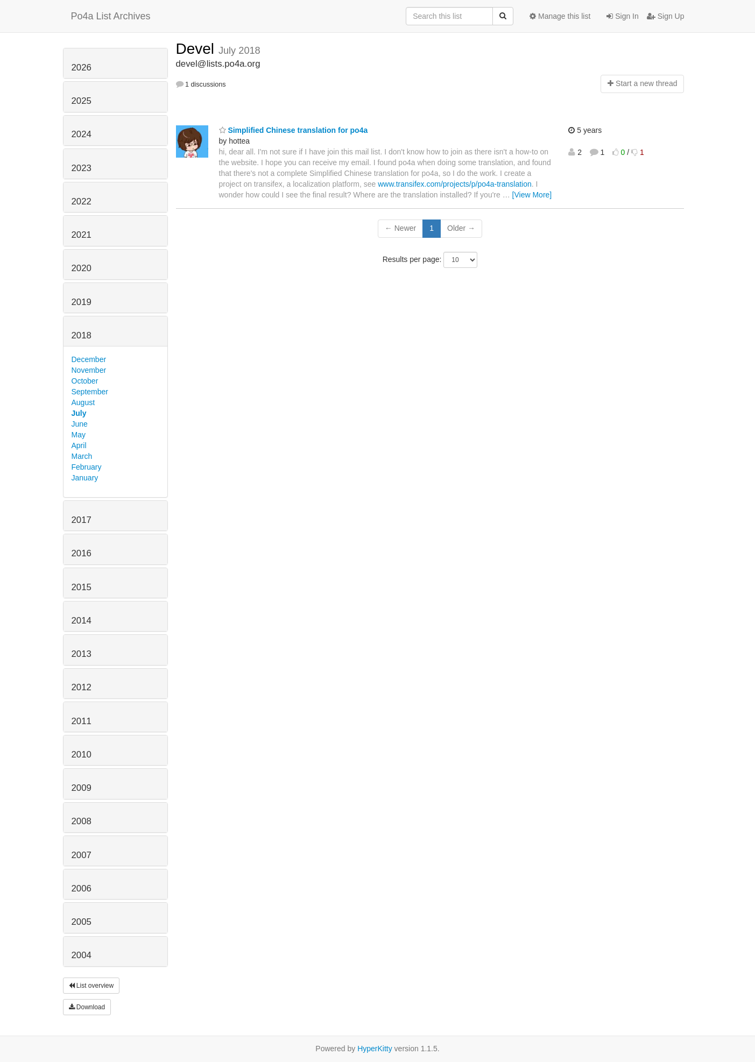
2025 (81, 101)
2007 (81, 855)
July (79, 413)
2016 (81, 553)
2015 (81, 587)
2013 (81, 654)
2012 (81, 687)
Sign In (622, 16)
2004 (81, 955)
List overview (91, 985)
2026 (81, 67)
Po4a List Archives (111, 16)
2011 (81, 721)
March (82, 456)
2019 (81, 302)
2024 (81, 134)
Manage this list (560, 16)
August (83, 402)
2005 (81, 922)
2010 (81, 754)
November (89, 370)
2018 (81, 335)
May (79, 434)
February (87, 467)
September (90, 391)
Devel (197, 48)
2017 (81, 520)
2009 (81, 788)
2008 (81, 821)
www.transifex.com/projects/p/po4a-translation (455, 184)
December (89, 359)
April (79, 445)
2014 (81, 620)
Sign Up (666, 16)
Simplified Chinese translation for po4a (293, 130)
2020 (81, 268)
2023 (81, 168)
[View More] (532, 194)
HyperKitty (374, 1048)
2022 (81, 201)
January (85, 477)
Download (87, 1007)
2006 (81, 888)
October (85, 381)
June (80, 424)
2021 (81, 235)
